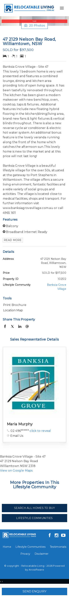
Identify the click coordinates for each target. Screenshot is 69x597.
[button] (33, 305)
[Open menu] (61, 8)
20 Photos (34, 25)
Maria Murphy (20, 424)
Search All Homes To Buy (34, 508)
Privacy (25, 553)
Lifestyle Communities (34, 518)
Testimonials (58, 546)
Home (7, 546)
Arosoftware (36, 569)
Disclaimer (42, 553)
